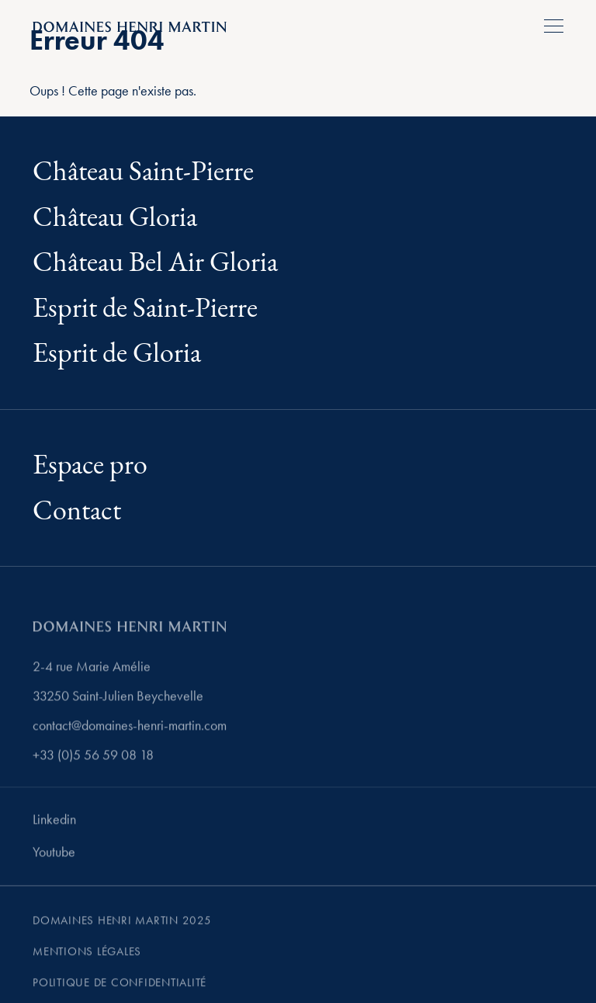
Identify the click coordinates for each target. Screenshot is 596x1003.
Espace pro (90, 465)
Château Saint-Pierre (143, 171)
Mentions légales (87, 954)
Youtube (54, 854)
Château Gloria (115, 217)
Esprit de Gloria (117, 353)
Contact (77, 511)
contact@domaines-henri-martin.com (130, 729)
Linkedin (54, 822)
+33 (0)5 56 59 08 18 (93, 758)
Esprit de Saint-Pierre (145, 308)
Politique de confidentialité (119, 986)
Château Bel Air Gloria (155, 262)
